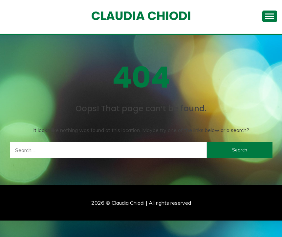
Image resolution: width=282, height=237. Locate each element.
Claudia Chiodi (141, 15)
